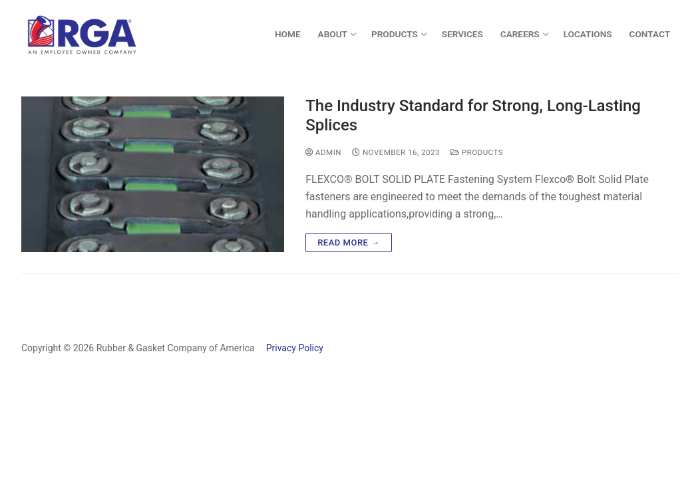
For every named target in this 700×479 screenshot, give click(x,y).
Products (476, 152)
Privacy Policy (290, 348)
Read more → (348, 242)
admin (323, 152)
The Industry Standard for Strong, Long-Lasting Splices (473, 115)
